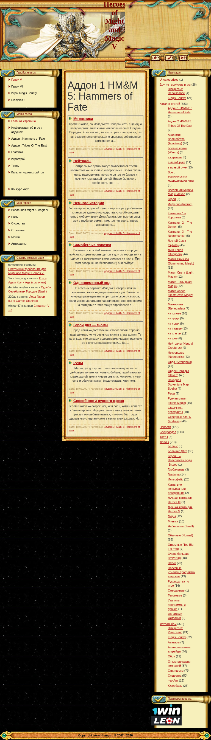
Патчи (172, 563)
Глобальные (176, 469)
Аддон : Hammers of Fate (28, 138)
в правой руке (177, 167)
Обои (171, 656)
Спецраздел (168, 432)
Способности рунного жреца (98, 401)
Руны (78, 363)
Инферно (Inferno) (180, 204)
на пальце (175, 328)
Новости (165, 427)
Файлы (164, 442)
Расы (14, 216)
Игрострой (18, 159)
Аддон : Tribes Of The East (29, 145)
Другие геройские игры (175, 84)
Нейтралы (82, 161)
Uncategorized (169, 79)
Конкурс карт (20, 189)
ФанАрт (173, 680)
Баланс (173, 446)
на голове (174, 313)
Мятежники (83, 119)
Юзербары (175, 685)
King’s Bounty (177, 637)
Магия (15, 237)
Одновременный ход (91, 283)
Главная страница (23, 121)
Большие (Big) (177, 451)
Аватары (174, 642)
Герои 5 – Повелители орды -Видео (180, 460)
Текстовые (175, 595)
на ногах (173, 323)
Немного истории (88, 203)
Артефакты (19, 243)
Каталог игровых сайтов (27, 172)
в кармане (175, 157)
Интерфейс (175, 479)
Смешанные (176, 590)
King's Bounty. (177, 98)
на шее (172, 338)
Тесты (15, 165)
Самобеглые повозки (92, 245)
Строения (17, 230)
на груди (173, 318)
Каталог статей (170, 103)
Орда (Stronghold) (180, 362)
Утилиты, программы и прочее (177, 604)
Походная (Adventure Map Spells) (178, 384)
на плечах (174, 333)
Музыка (173, 521)
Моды (172, 516)
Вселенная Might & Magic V (29, 210)
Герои (172, 199)
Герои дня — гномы (90, 325)
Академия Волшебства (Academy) (176, 139)
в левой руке (176, 162)
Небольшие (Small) (181, 526)
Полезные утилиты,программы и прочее (181, 572)
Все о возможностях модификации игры (181, 176)
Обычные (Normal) (180, 535)
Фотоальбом (168, 624)
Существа (18, 223)
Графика (17, 152)
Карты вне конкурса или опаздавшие (177, 488)
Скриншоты (176, 670)
